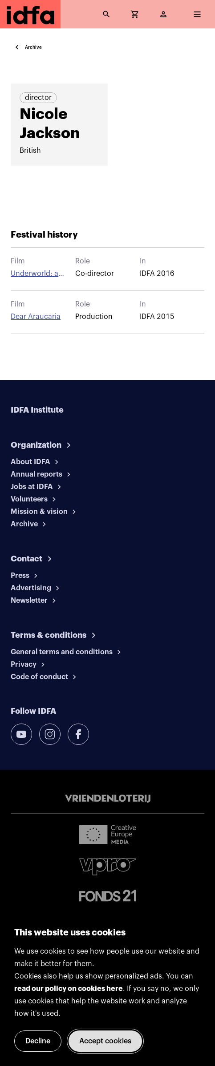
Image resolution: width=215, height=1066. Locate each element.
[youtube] (21, 734)
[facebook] (78, 734)
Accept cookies (105, 1041)
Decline (37, 1041)
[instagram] (50, 734)
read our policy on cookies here (68, 988)
